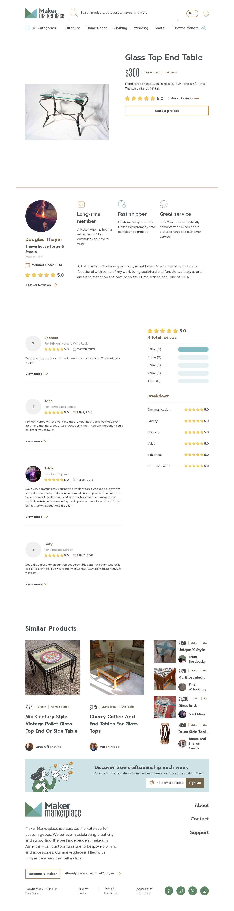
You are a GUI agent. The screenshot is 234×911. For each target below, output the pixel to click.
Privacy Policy (83, 891)
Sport (159, 28)
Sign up (195, 782)
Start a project (167, 110)
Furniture (72, 28)
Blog (192, 13)
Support (199, 832)
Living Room (152, 72)
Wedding (141, 28)
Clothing (120, 28)
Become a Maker (43, 873)
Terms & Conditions (111, 891)
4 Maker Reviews (183, 98)
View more (37, 374)
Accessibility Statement (145, 891)
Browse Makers (190, 28)
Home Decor (97, 28)
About (202, 805)
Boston (42, 706)
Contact (200, 818)
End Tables (170, 72)
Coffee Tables (60, 706)
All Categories (40, 28)
